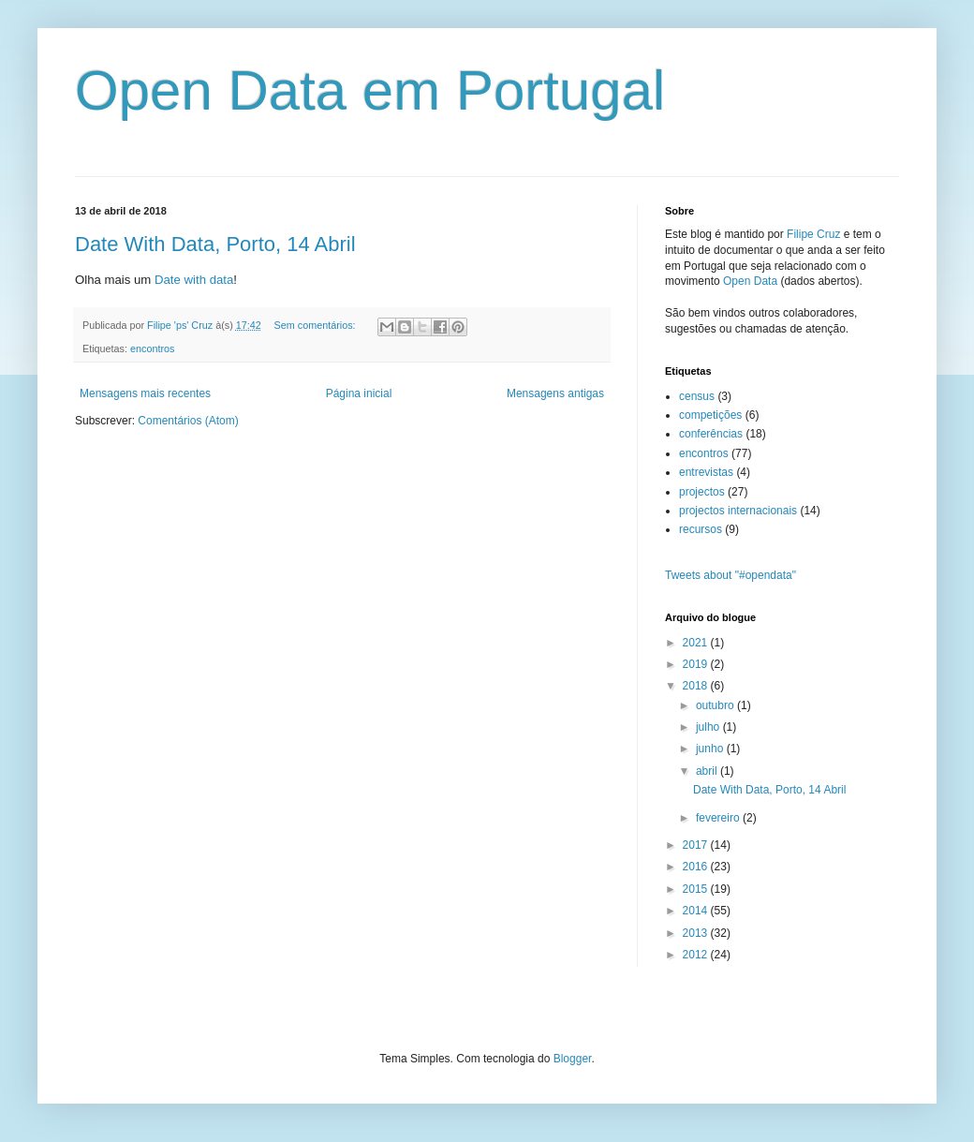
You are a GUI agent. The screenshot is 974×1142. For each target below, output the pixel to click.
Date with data (194, 280)
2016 (697, 866)
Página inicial (359, 393)
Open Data (750, 281)
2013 (697, 933)
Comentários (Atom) (188, 420)
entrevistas (706, 472)
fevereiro (719, 817)
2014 (697, 910)
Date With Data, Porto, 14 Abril (215, 244)
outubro (716, 705)
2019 (697, 664)
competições (710, 415)
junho (711, 748)
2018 (697, 685)
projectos (702, 491)
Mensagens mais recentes (145, 393)
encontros (152, 348)
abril (708, 771)
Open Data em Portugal (370, 90)
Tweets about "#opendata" (730, 575)
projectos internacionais (738, 510)
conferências (711, 433)
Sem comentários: (316, 325)
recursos (700, 529)
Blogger (572, 1058)
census (697, 396)
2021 (697, 642)
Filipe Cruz (813, 234)
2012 (697, 954)
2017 (697, 845)
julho (709, 727)
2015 (697, 889)
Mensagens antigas (555, 393)
